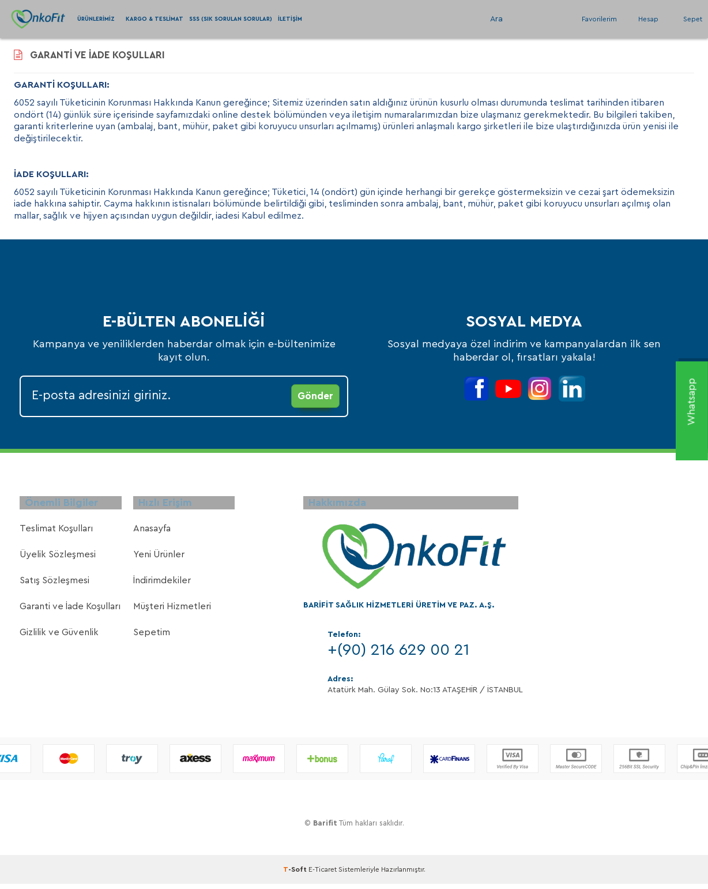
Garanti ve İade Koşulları (70, 613)
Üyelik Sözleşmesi (58, 561)
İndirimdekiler (162, 587)
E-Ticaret (322, 876)
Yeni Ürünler (158, 561)
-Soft (295, 876)
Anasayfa (152, 535)
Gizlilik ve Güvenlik (59, 639)
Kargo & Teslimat (154, 19)
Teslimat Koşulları (56, 535)
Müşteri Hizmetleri (172, 613)
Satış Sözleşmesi (54, 587)
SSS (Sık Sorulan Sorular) (230, 19)
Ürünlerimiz (96, 19)
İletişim (290, 19)
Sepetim (151, 639)
